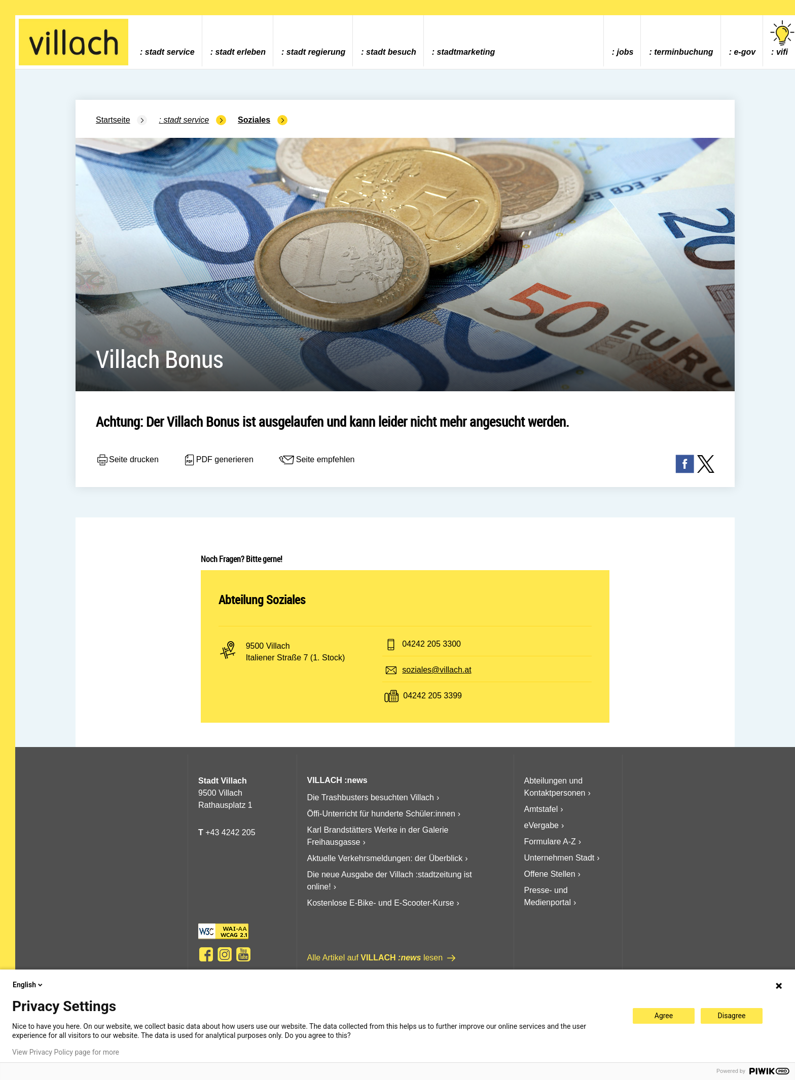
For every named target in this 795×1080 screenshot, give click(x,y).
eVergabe (541, 825)
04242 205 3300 (431, 644)
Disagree (732, 1016)
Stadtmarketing (466, 52)
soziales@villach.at (436, 669)
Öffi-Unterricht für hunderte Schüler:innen (381, 813)
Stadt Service (170, 52)
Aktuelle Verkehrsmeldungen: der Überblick (385, 858)
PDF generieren (218, 460)
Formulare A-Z (550, 841)
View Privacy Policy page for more (65, 1052)
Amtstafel (541, 809)
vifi (782, 38)
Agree (664, 1016)
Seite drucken (127, 460)
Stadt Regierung (315, 52)
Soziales (254, 120)
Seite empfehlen (316, 460)
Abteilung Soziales (262, 599)
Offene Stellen (549, 874)
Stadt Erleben (240, 52)
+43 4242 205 (230, 832)
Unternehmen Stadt (559, 857)
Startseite (113, 120)
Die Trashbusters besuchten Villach (371, 797)
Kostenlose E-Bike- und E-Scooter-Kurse (380, 903)
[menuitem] (167, 40)
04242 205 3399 (432, 695)
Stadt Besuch (391, 52)
